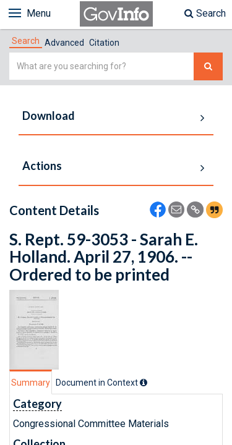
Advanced (64, 43)
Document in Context (101, 383)
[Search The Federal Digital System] (208, 66)
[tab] (25, 40)
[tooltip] (143, 382)
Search (205, 13)
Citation (104, 43)
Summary (30, 383)
